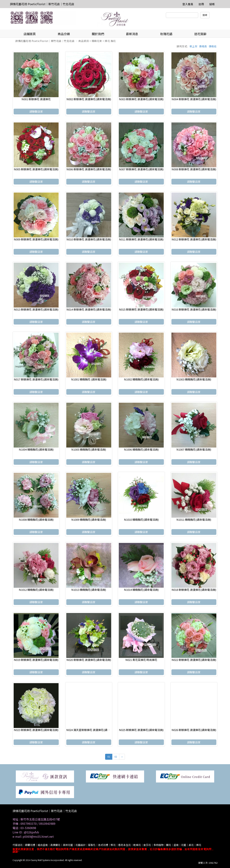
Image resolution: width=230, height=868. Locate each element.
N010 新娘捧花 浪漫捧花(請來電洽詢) (88, 239)
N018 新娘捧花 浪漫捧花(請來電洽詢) (194, 590)
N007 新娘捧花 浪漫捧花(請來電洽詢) (141, 169)
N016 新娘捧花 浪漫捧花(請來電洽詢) (194, 309)
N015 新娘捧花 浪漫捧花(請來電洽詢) (141, 309)
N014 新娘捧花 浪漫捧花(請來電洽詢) (88, 309)
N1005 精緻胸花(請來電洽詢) (88, 449)
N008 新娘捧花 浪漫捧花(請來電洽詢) (194, 169)
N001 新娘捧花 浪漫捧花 (36, 99)
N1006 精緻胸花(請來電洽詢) (141, 449)
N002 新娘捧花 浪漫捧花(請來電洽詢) (88, 99)
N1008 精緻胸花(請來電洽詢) (36, 519)
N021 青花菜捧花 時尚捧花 (141, 660)
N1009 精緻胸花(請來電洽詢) (88, 519)
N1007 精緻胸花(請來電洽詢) (193, 449)
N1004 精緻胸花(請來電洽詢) (36, 449)
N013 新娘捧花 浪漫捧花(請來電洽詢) (36, 309)
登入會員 (187, 4)
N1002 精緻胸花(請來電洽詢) (141, 379)
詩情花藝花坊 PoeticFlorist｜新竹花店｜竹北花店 (42, 4)
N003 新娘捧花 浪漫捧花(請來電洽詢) (141, 99)
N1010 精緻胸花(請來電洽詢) (141, 519)
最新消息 (132, 34)
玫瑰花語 (166, 34)
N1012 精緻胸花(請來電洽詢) (36, 590)
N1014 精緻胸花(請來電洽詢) (141, 590)
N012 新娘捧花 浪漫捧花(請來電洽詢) (194, 239)
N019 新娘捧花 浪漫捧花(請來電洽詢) (36, 660)
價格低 (213, 46)
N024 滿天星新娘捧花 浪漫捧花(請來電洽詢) (92, 730)
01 (108, 756)
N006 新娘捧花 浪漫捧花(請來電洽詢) (88, 169)
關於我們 (98, 34)
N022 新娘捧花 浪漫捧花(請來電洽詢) (194, 660)
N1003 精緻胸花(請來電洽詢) (193, 379)
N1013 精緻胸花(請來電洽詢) (88, 590)
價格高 (203, 46)
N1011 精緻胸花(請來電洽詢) (193, 519)
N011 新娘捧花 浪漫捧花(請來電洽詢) (141, 239)
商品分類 (64, 34)
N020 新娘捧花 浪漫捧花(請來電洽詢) (88, 660)
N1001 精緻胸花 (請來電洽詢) (88, 379)
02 (115, 756)
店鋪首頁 (30, 34)
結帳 (212, 4)
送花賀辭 (200, 34)
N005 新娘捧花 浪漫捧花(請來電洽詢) (36, 169)
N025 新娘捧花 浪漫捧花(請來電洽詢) (141, 730)
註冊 (201, 4)
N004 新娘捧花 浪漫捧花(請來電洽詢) (194, 99)
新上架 (193, 46)
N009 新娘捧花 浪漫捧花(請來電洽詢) (36, 239)
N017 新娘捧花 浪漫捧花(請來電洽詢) (36, 379)
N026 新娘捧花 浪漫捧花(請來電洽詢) (194, 730)
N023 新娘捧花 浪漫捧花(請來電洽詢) (36, 730)
